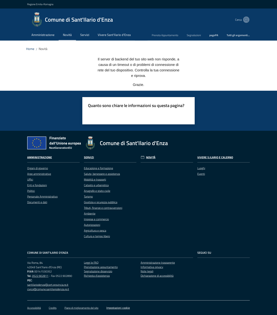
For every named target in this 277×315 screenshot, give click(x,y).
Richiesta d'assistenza (97, 276)
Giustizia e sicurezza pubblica (100, 202)
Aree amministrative (39, 174)
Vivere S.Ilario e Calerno (215, 157)
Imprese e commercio (96, 219)
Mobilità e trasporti (95, 179)
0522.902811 (40, 276)
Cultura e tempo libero (97, 236)
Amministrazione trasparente (158, 262)
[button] (245, 19)
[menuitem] (43, 35)
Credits (53, 308)
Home (30, 48)
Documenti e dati (37, 202)
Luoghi (201, 168)
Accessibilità (34, 308)
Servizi (89, 157)
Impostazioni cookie (118, 308)
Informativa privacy (152, 267)
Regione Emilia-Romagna (40, 4)
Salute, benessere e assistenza (102, 174)
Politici (31, 191)
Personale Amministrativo (42, 196)
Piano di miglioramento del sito (81, 308)
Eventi (201, 174)
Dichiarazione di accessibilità (157, 276)
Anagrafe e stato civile (97, 191)
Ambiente (89, 213)
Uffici (30, 179)
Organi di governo (37, 168)
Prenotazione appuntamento (101, 267)
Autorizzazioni (92, 225)
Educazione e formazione (98, 168)
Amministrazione (39, 157)
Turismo (88, 196)
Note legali (147, 271)
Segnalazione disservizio (98, 271)
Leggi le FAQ (91, 262)
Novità (150, 157)
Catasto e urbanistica (96, 185)
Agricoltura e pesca (95, 230)
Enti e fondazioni (37, 185)
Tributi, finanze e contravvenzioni (103, 208)
